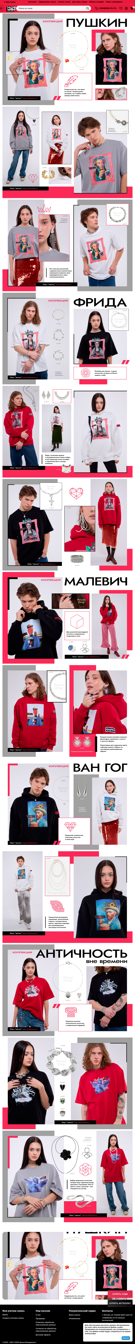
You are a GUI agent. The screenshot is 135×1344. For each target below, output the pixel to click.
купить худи (120, 1294)
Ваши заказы (74, 1315)
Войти (5, 1315)
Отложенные (74, 1319)
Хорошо (125, 1338)
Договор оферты (43, 1335)
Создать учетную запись (13, 1318)
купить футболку (120, 1303)
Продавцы (40, 1319)
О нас (38, 1315)
